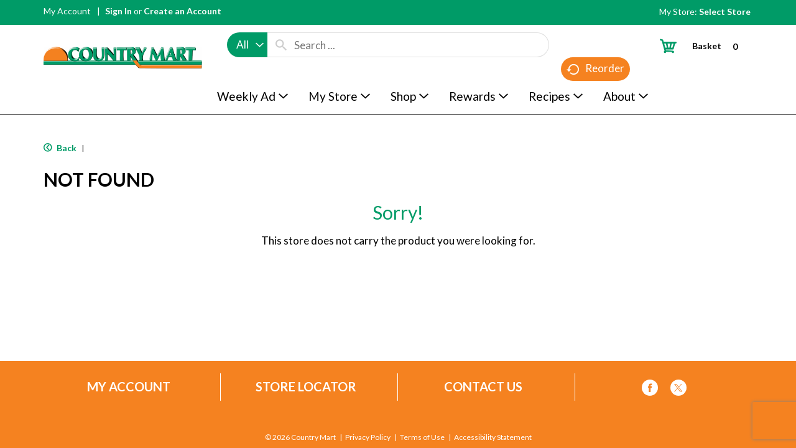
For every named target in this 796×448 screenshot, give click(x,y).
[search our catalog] (281, 44)
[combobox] (247, 44)
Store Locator (306, 387)
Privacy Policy (368, 437)
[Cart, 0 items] (703, 45)
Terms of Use (422, 437)
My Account (67, 11)
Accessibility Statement (493, 437)
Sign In (118, 11)
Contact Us (483, 387)
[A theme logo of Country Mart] (123, 34)
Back (60, 147)
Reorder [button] (595, 69)
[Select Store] (725, 11)
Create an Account (182, 11)
